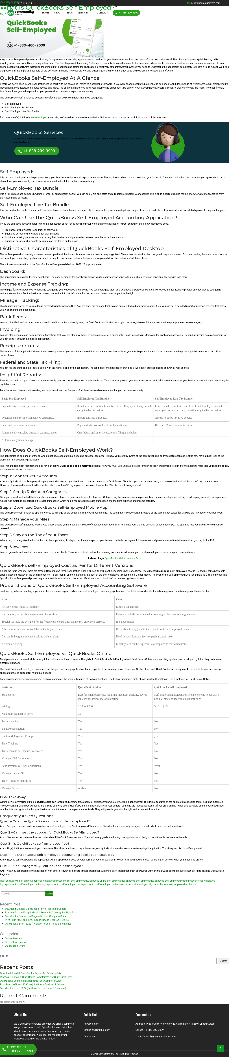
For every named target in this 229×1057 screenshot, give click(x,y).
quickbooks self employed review (100, 884)
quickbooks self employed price (64, 884)
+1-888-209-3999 (36, 151)
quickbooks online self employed (105, 880)
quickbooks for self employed (70, 880)
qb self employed (44, 880)
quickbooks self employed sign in (137, 884)
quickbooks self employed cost (169, 880)
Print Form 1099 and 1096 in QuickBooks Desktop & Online (37, 919)
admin (18, 14)
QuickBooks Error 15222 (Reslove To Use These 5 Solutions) (38, 923)
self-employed (39, 117)
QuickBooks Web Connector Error (123, 558)
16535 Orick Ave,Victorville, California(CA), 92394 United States (180, 1023)
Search (4, 955)
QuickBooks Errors (15, 945)
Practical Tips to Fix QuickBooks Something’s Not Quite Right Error (41, 912)
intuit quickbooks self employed (17, 880)
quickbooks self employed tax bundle (176, 884)
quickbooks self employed (137, 880)
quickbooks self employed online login (26, 884)
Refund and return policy (96, 1029)
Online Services (13, 938)
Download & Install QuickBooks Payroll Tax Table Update (35, 908)
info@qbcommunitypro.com (161, 1036)
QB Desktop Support (11, 1)
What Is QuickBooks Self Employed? (57, 7)
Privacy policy (91, 1023)
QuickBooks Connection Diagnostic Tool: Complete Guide (36, 916)
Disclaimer (89, 1036)
